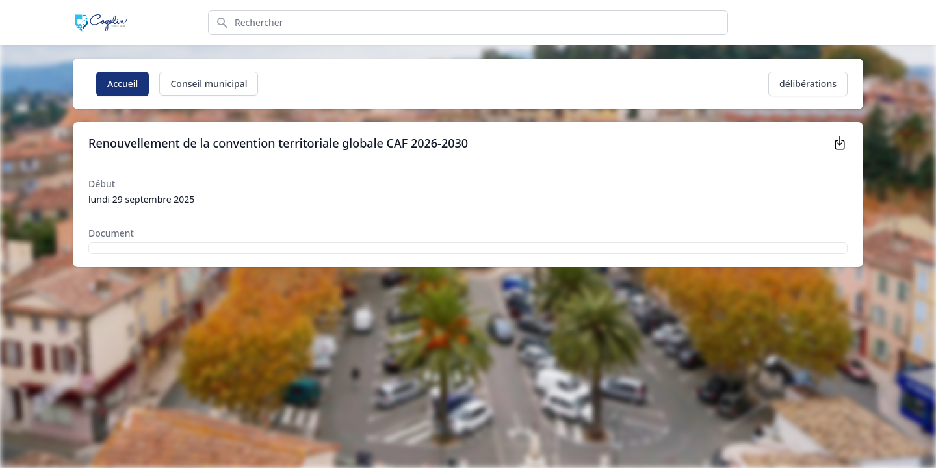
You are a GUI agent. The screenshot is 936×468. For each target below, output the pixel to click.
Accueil (122, 83)
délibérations (808, 83)
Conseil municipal (208, 83)
